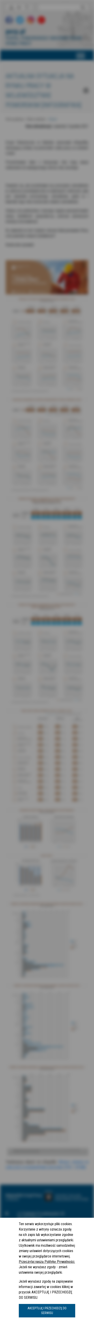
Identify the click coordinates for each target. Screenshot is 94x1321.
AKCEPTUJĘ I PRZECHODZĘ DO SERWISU (47, 1310)
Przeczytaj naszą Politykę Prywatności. (47, 1261)
